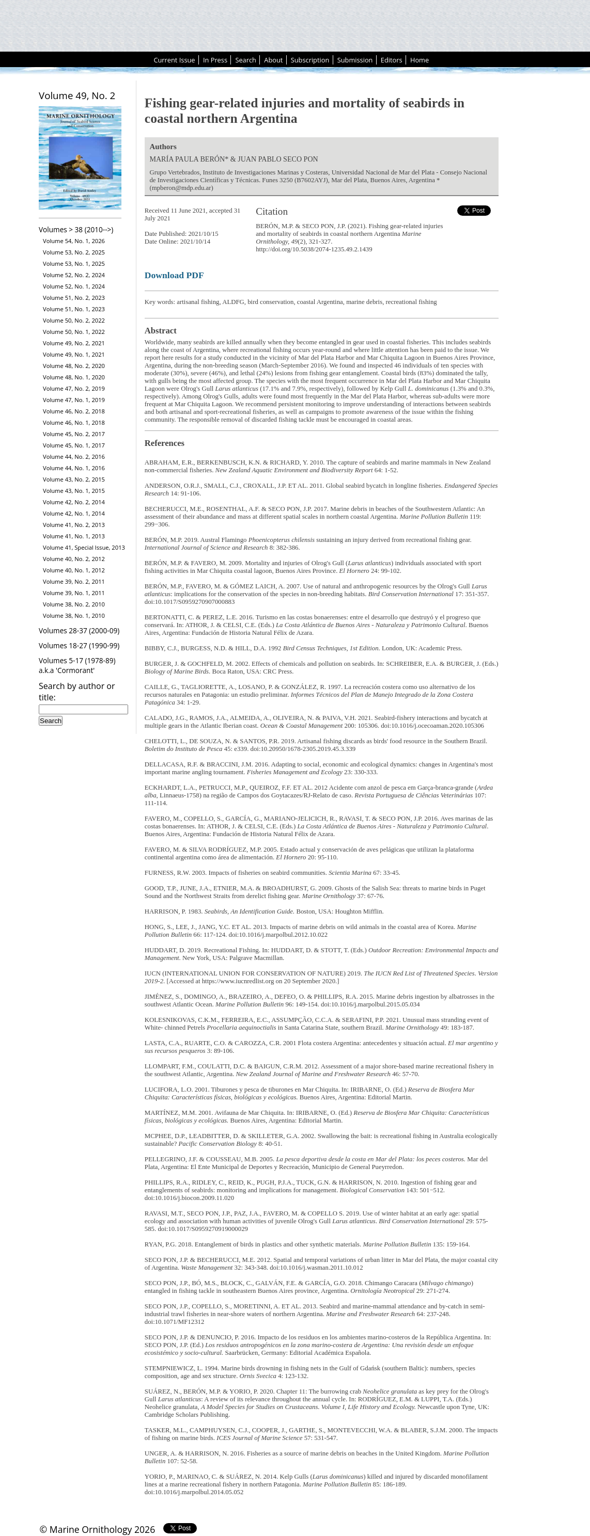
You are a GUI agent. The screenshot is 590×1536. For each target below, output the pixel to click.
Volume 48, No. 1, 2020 (74, 377)
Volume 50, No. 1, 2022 (74, 331)
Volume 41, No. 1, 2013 (74, 536)
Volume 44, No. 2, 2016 (74, 456)
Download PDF (174, 275)
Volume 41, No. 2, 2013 (74, 525)
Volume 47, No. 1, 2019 (74, 400)
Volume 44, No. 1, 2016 (74, 468)
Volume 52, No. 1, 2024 (74, 286)
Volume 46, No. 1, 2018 (74, 422)
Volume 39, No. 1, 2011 (74, 593)
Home (419, 60)
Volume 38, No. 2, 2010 (74, 604)
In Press (215, 60)
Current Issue (174, 60)
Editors (391, 60)
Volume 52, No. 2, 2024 (74, 275)
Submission (355, 60)
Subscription (310, 60)
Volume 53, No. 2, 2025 (74, 252)
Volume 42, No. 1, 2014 (74, 513)
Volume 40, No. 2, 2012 (74, 559)
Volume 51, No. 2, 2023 (74, 297)
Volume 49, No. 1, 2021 (74, 354)
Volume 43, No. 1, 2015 (74, 490)
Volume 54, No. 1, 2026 (74, 241)
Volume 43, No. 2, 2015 (74, 479)
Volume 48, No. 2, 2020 (74, 366)
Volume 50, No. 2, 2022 (74, 320)
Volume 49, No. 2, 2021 (74, 343)
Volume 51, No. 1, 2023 (74, 309)
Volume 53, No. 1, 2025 (74, 263)
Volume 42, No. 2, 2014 (74, 502)
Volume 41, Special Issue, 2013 (84, 547)
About (273, 60)
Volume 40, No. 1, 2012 (74, 570)
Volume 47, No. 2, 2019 (74, 388)
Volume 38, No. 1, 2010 (74, 615)
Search (245, 60)
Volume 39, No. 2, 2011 (74, 581)
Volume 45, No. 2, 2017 (74, 434)
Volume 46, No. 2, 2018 (74, 411)
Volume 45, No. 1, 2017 (74, 445)
